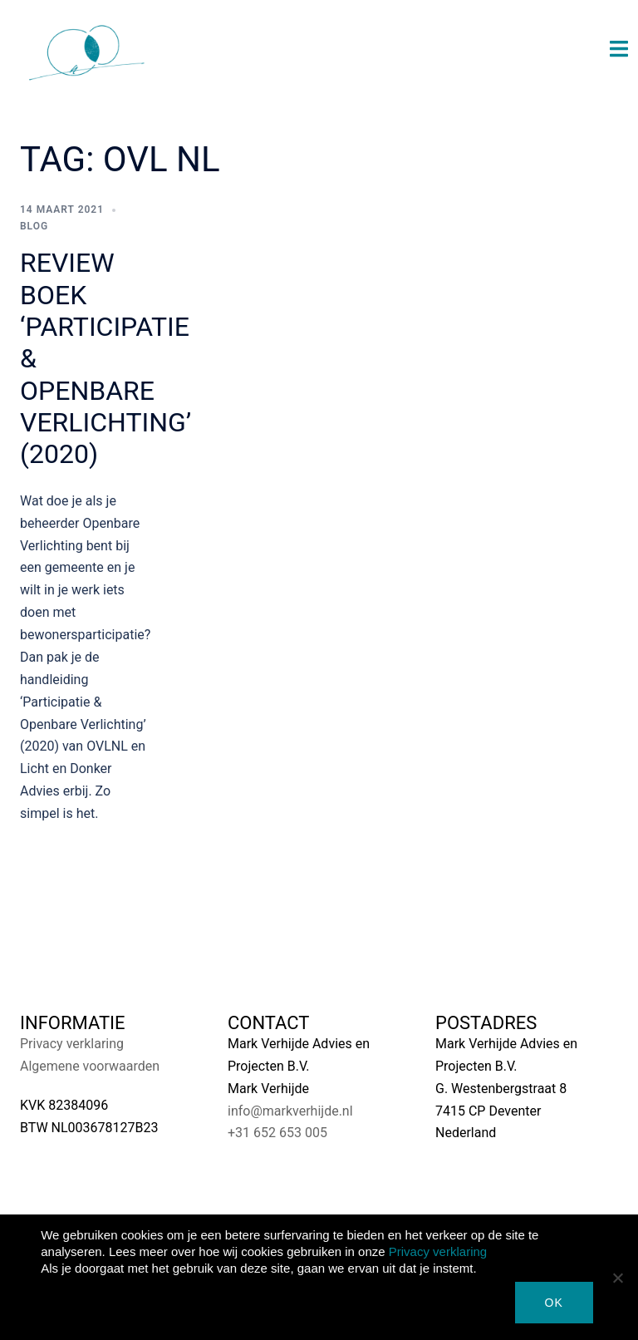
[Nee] (617, 1277)
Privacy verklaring (72, 1044)
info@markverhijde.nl (290, 1111)
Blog (34, 226)
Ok (554, 1302)
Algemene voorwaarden (90, 1066)
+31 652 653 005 (277, 1132)
